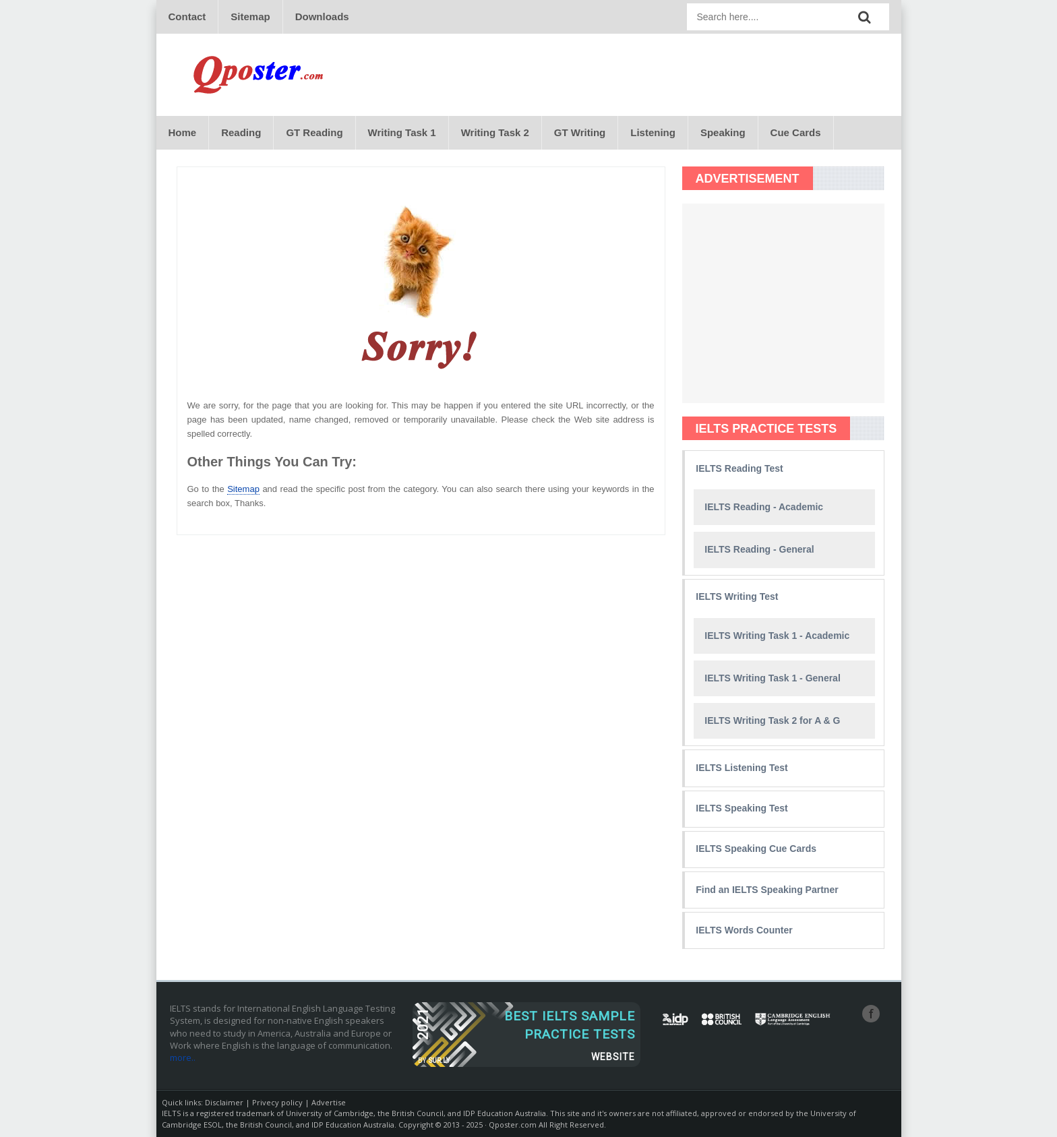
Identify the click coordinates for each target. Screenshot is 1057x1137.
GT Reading (314, 132)
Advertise (328, 1102)
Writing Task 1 (402, 132)
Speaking (723, 132)
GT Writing (579, 132)
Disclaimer (224, 1102)
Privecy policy (277, 1102)
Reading (241, 132)
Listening (652, 132)
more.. (182, 1057)
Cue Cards (796, 132)
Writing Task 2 (495, 132)
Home (183, 132)
